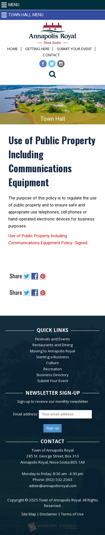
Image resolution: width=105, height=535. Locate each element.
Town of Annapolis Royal (60, 500)
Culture (52, 362)
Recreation (52, 368)
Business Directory (53, 374)
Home (12, 49)
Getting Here (37, 49)
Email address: (26, 414)
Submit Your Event (74, 49)
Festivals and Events (52, 338)
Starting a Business (52, 356)
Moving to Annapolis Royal (52, 350)
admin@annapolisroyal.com (52, 485)
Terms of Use (72, 514)
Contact (51, 55)
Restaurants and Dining (52, 344)
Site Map (28, 514)
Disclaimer (48, 514)
